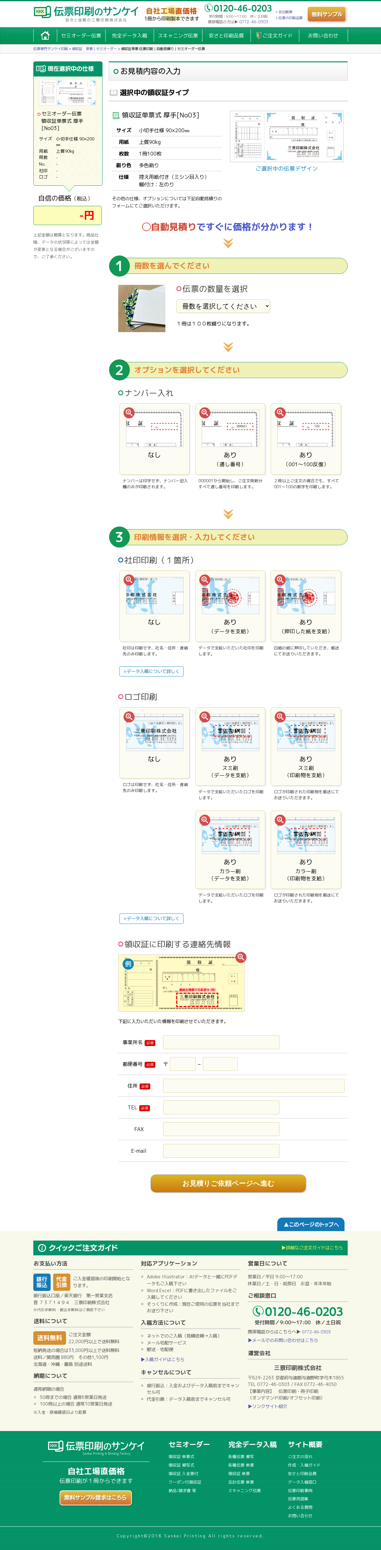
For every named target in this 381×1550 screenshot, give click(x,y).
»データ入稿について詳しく (151, 671)
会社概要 (285, 11)
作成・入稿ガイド (304, 1465)
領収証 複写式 (181, 1465)
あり (230, 439)
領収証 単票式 (181, 1456)
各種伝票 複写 (241, 1456)
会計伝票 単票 (241, 1482)
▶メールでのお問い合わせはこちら (283, 1340)
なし (154, 439)
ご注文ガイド (277, 35)
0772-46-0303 (253, 22)
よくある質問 (300, 1507)
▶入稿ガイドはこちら (163, 1359)
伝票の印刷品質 (291, 17)
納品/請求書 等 (182, 1490)
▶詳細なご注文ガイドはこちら (312, 1248)
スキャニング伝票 (178, 35)
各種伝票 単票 (241, 1465)
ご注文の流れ (300, 1456)
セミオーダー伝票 (81, 35)
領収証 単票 (239, 1473)
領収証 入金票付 (183, 1473)
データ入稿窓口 (302, 1482)
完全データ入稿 (129, 35)
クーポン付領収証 (184, 1482)
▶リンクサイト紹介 (267, 1406)
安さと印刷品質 (226, 35)
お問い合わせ (323, 35)
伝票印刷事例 (300, 1490)
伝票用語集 (298, 1499)
